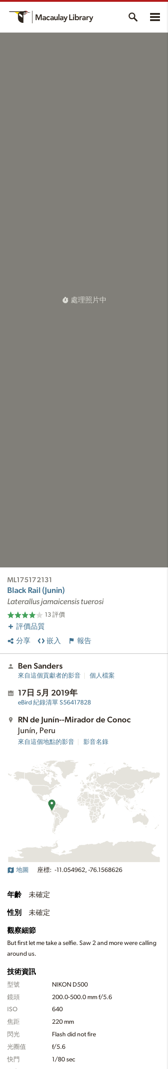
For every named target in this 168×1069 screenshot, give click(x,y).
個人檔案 (102, 676)
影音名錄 (95, 742)
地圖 (18, 870)
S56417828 (54, 703)
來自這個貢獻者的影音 (49, 676)
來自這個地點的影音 (46, 742)
